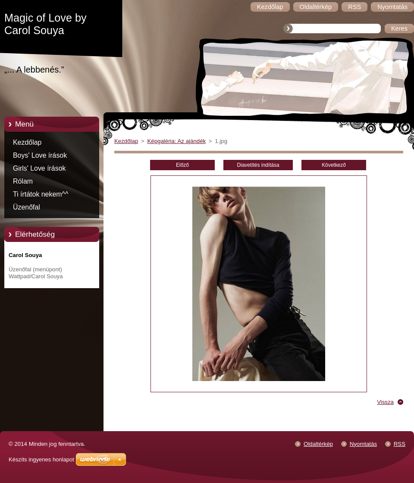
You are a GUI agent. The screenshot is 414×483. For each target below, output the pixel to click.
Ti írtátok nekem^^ (41, 194)
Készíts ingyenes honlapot (41, 459)
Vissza (385, 402)
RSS (399, 444)
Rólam (23, 181)
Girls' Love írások (39, 168)
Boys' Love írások (40, 155)
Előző (182, 165)
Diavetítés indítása (258, 165)
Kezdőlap (27, 142)
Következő (334, 165)
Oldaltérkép (318, 444)
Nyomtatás (363, 444)
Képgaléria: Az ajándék (176, 141)
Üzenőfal (26, 207)
